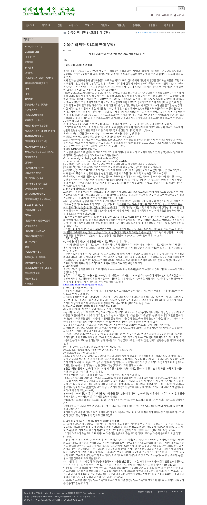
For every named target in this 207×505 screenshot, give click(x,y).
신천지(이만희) (32, 157)
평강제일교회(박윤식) (34, 263)
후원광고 (29, 284)
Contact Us (177, 492)
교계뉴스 (89, 25)
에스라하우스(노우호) (34, 178)
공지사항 (137, 25)
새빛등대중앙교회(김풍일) (37, 126)
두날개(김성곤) (32, 110)
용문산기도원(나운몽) (34, 205)
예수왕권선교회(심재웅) (36, 194)
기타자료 (46, 25)
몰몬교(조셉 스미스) (34, 120)
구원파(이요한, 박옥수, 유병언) (39, 78)
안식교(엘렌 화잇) (33, 173)
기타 (27, 89)
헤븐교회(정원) (32, 279)
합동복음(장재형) (32, 273)
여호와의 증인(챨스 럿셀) (36, 184)
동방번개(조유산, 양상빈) (36, 105)
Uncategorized (32, 52)
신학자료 (30, 25)
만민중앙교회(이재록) (34, 115)
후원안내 (152, 25)
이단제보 (105, 25)
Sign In (167, 15)
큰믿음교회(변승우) (33, 252)
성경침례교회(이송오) (34, 136)
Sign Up (179, 15)
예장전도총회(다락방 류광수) (38, 199)
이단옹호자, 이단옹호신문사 (37, 221)
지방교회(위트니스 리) (35, 231)
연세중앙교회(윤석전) (34, 189)
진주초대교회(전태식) (34, 236)
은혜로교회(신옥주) (33, 210)
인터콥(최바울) (32, 226)
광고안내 (168, 25)
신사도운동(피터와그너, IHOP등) (40, 152)
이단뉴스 (73, 25)
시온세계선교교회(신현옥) (37, 147)
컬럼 (60, 25)
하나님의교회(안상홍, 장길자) (38, 268)
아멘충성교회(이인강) (34, 168)
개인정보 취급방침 (145, 492)
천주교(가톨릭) (32, 242)
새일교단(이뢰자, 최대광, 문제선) (40, 131)
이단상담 (121, 25)
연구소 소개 (162, 492)
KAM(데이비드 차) (33, 47)
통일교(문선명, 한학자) (35, 257)
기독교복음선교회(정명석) (37, 83)
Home (155, 15)
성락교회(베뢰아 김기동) (36, 141)
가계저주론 (30, 57)
